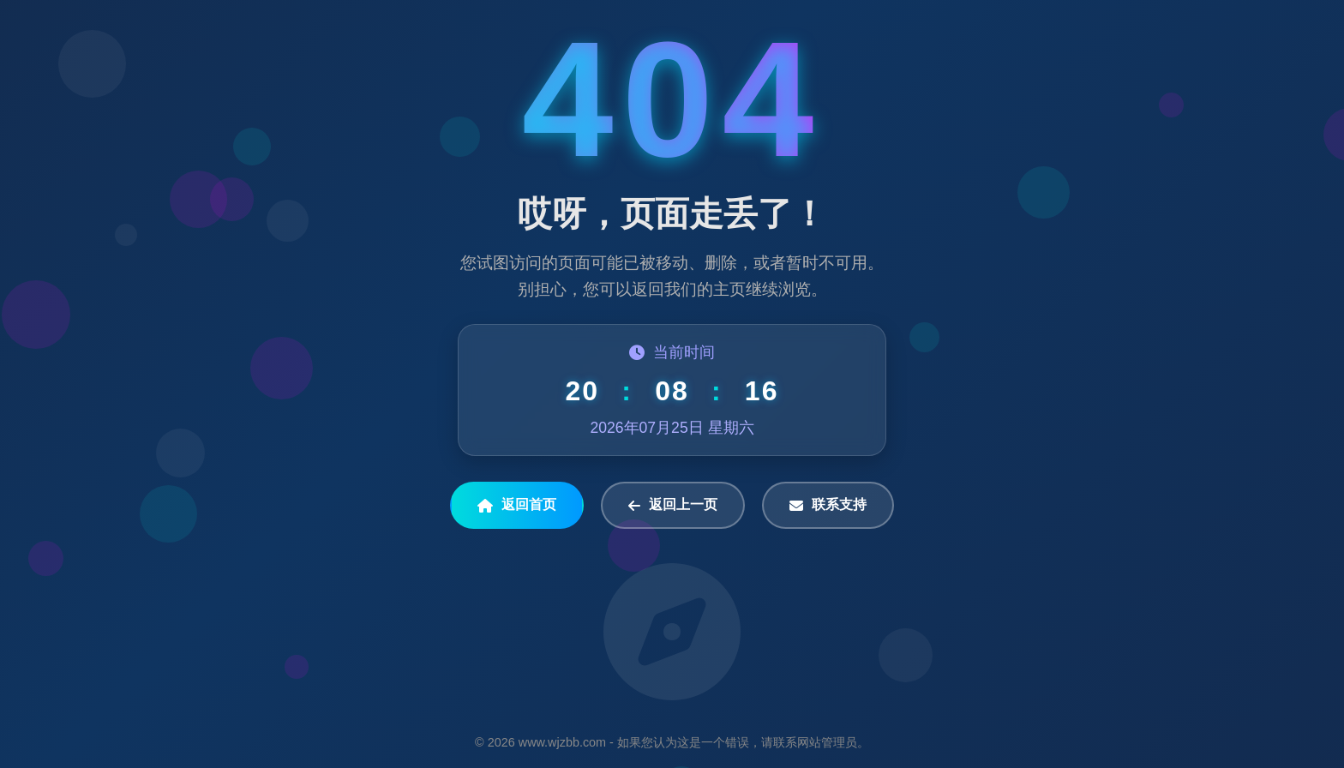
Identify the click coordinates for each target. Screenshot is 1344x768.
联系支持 (828, 505)
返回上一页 (672, 505)
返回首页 (516, 505)
